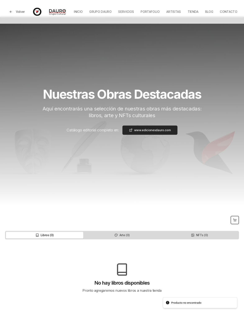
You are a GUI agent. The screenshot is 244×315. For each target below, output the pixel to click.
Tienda (193, 11)
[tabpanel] (122, 278)
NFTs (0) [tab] (199, 235)
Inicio (78, 11)
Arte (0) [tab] (122, 235)
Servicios (126, 11)
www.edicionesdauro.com (150, 130)
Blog (209, 11)
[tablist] (122, 235)
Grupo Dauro (100, 11)
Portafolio (150, 11)
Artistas (173, 11)
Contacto (228, 11)
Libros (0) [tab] (45, 235)
